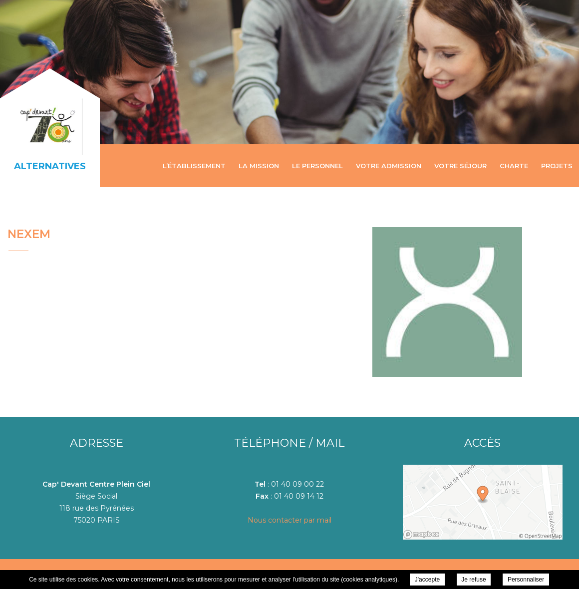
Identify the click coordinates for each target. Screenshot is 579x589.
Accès (482, 443)
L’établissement (194, 166)
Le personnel (317, 166)
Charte (514, 166)
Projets (557, 166)
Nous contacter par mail (289, 520)
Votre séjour (460, 166)
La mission (259, 166)
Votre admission (388, 166)
